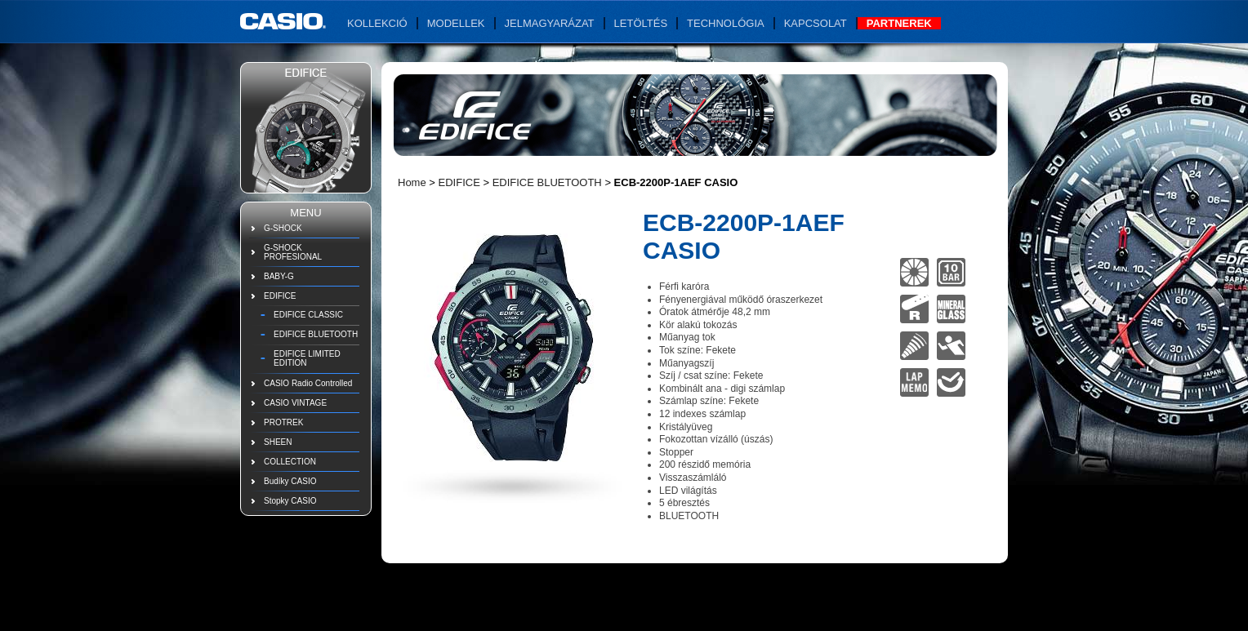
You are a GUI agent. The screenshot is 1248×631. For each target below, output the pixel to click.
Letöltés (641, 23)
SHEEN (278, 442)
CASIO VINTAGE (295, 402)
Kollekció (377, 23)
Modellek (456, 23)
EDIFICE (280, 295)
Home (412, 182)
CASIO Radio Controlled (308, 383)
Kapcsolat (815, 23)
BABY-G (279, 276)
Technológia (725, 23)
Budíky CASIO (290, 481)
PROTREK (283, 422)
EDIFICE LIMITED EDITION (307, 358)
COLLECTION (290, 461)
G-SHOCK (283, 228)
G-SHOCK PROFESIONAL (293, 252)
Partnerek (899, 23)
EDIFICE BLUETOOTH (316, 334)
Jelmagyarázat (550, 23)
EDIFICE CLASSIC (308, 314)
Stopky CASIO (290, 500)
